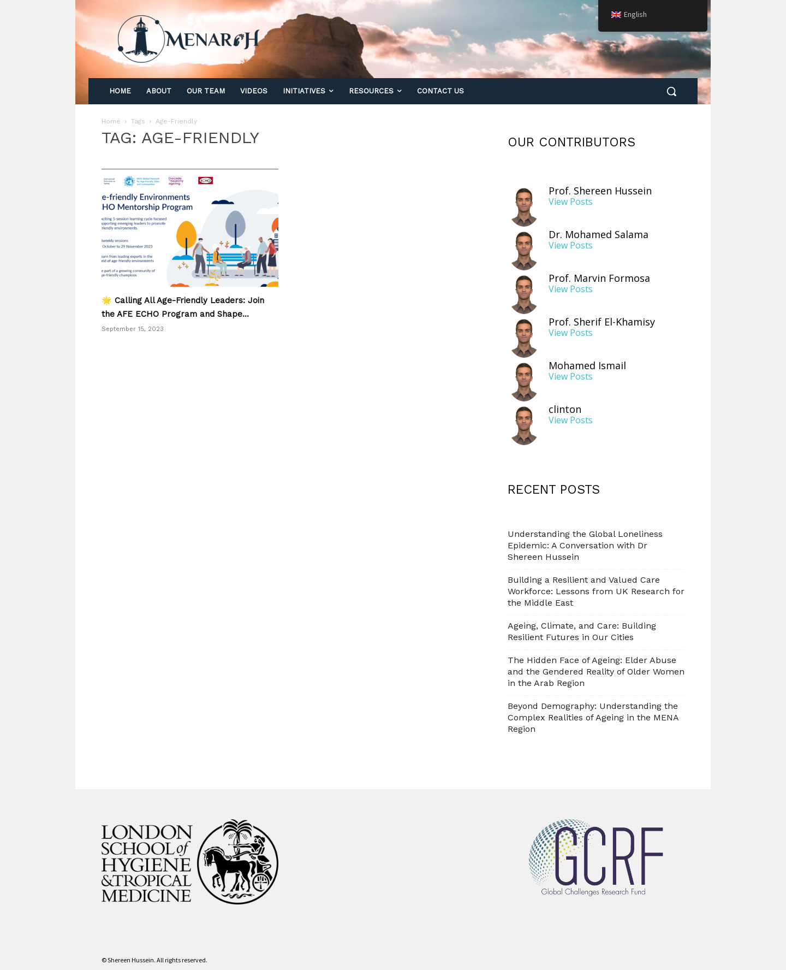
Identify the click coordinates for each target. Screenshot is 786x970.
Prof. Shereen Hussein (600, 191)
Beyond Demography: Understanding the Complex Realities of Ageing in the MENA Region (593, 717)
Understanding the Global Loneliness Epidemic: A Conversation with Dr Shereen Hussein (585, 545)
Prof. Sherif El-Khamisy (602, 322)
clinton (565, 409)
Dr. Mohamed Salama (598, 234)
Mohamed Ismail (587, 365)
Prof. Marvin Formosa (599, 278)
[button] (671, 91)
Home (111, 121)
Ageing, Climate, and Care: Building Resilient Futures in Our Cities (582, 631)
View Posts (571, 202)
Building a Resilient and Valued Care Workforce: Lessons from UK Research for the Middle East (596, 591)
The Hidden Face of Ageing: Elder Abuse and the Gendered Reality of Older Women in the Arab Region (596, 671)
